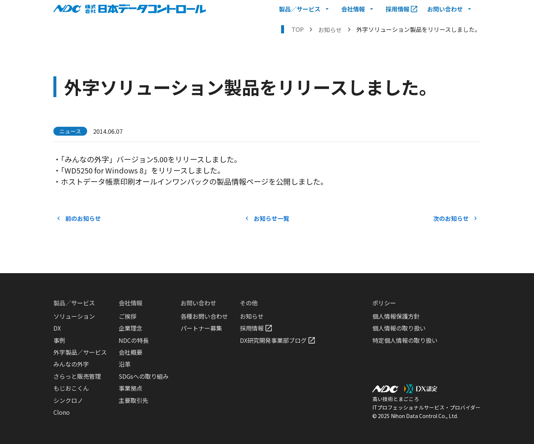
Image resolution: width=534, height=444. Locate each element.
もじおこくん (71, 388)
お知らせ (252, 316)
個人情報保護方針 (396, 316)
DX (57, 328)
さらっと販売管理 (77, 376)
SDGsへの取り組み (144, 376)
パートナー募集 (201, 328)
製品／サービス (74, 302)
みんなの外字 (71, 364)
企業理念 (130, 328)
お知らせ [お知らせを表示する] (330, 29)
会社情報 (130, 302)
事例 (59, 340)
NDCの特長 (134, 340)
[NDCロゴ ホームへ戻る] (129, 8)
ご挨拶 (127, 316)
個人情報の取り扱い (399, 328)
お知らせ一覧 (267, 218)
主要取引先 (133, 400)
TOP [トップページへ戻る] (297, 29)
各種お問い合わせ (204, 316)
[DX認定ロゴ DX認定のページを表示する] (420, 388)
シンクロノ (68, 400)
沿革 (125, 364)
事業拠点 (130, 388)
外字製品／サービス (80, 352)
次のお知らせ (455, 218)
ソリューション (74, 316)
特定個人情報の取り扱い (405, 340)
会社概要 (130, 352)
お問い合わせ (198, 302)
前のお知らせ (78, 218)
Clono (61, 412)
